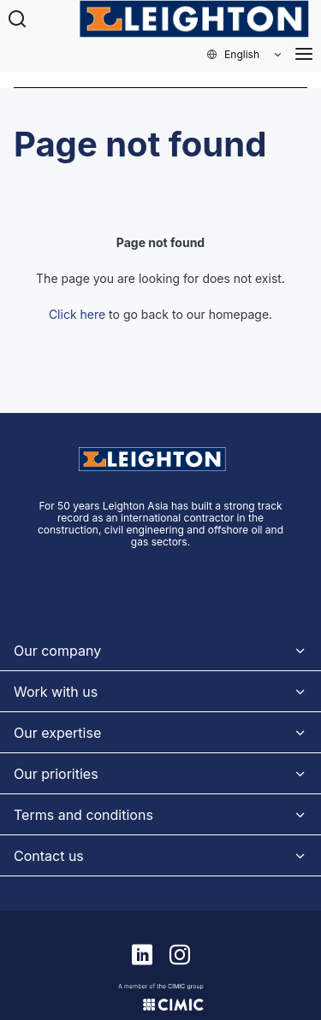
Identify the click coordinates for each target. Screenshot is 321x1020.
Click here (77, 314)
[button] (245, 54)
